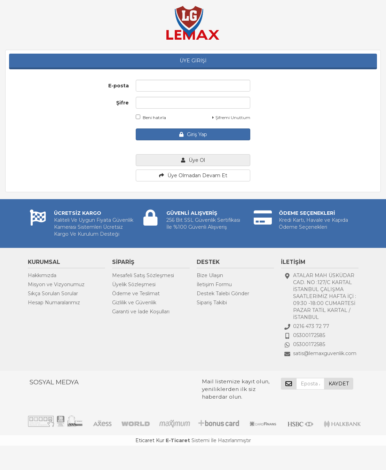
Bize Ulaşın (210, 275)
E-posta (118, 86)
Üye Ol (193, 160)
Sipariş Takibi (212, 302)
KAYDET (339, 384)
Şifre (122, 103)
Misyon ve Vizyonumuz (56, 284)
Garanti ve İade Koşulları (141, 311)
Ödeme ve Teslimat (136, 293)
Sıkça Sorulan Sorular (53, 293)
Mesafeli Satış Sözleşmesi (143, 275)
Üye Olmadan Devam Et (193, 175)
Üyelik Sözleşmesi (134, 284)
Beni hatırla (151, 117)
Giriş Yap (193, 134)
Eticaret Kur (149, 440)
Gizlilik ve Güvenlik (134, 302)
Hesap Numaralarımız (54, 302)
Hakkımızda (42, 275)
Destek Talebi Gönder (223, 293)
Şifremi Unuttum (231, 117)
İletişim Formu (214, 284)
